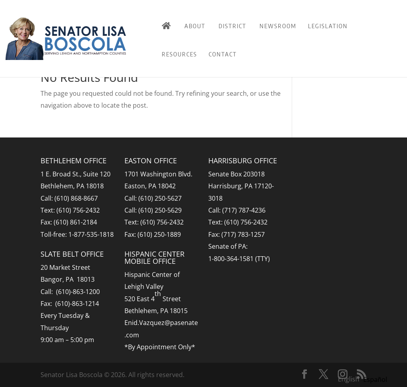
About (194, 25)
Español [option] (375, 379)
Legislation (328, 25)
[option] (375, 379)
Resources (179, 54)
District (232, 25)
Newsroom (278, 25)
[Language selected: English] (364, 378)
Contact (223, 54)
